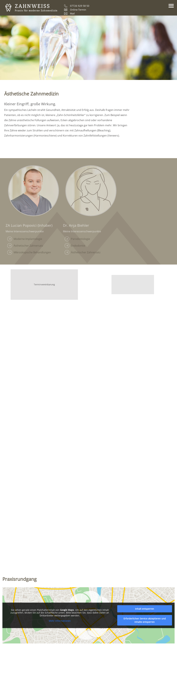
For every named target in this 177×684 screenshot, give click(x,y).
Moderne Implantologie (28, 239)
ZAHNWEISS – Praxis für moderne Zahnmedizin (31, 8)
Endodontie (78, 245)
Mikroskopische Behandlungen (32, 252)
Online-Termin (78, 9)
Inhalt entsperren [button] (144, 608)
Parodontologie (80, 239)
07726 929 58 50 (79, 5)
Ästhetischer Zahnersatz (28, 245)
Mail (72, 13)
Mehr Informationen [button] (60, 620)
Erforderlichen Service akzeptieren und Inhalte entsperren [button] (145, 620)
